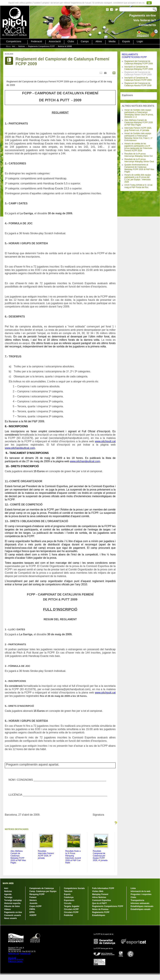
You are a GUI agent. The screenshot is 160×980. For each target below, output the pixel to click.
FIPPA (32, 909)
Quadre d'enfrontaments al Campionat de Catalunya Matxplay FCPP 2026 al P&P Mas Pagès (139, 168)
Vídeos (7, 909)
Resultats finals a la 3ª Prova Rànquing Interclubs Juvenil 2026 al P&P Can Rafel (73, 857)
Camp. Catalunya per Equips (43, 891)
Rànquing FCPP (37, 894)
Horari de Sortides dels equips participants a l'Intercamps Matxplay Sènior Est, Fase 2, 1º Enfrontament (138, 137)
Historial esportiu (12, 903)
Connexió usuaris (12, 915)
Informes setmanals (140, 903)
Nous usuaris (10, 918)
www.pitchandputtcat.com (20, 448)
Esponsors (69, 900)
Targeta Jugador (71, 906)
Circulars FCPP (71, 912)
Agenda (7, 894)
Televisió (68, 891)
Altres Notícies (99, 897)
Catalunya (68, 897)
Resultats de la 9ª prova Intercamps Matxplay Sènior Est (138, 155)
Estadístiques (98, 915)
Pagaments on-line (13, 912)
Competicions (13, 41)
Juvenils (33, 903)
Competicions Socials (74, 888)
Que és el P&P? (99, 903)
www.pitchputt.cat (105, 441)
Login (140, 41)
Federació (36, 41)
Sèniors (33, 900)
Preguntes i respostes (141, 894)
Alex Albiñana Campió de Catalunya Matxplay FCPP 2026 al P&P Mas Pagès (138, 122)
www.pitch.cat (25, 953)
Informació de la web (140, 891)
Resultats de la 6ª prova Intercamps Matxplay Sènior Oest (139, 160)
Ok (149, 3)
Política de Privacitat (15, 959)
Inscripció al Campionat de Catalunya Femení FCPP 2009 (138, 79)
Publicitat (68, 915)
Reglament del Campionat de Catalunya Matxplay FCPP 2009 (138, 62)
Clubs (71, 41)
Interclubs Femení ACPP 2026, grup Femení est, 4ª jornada (138, 129)
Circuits (67, 903)
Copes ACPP (35, 906)
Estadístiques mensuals (142, 906)
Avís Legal (12, 958)
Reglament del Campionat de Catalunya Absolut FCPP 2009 (137, 84)
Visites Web (97, 891)
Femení (32, 897)
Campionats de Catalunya (41, 888)
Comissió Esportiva (101, 900)
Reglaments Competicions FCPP (41, 46)
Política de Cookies (15, 961)
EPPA (32, 912)
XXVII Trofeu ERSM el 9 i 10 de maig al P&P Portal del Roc (138, 186)
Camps (85, 41)
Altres (98, 41)
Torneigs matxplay (13, 900)
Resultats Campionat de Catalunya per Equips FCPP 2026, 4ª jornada (100, 856)
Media (112, 41)
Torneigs (8, 897)
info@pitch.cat (13, 953)
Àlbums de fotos (12, 906)
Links (133, 888)
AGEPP (32, 915)
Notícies (21, 46)
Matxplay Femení (100, 894)
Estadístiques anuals (140, 909)
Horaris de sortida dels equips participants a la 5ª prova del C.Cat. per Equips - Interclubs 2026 (137, 178)
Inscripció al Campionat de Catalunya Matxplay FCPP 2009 (138, 68)
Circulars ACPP (71, 909)
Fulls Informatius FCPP (103, 888)
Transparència (137, 900)
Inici (13, 46)
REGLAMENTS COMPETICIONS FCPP (134, 55)
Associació (55, 41)
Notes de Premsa (100, 909)
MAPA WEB (8, 883)
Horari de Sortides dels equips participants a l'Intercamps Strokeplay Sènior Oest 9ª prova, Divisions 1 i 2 (139, 113)
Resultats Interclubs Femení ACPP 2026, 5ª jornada (46, 854)
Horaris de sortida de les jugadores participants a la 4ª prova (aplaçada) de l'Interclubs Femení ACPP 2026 (138, 147)
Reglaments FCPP (100, 912)
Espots (126, 41)
